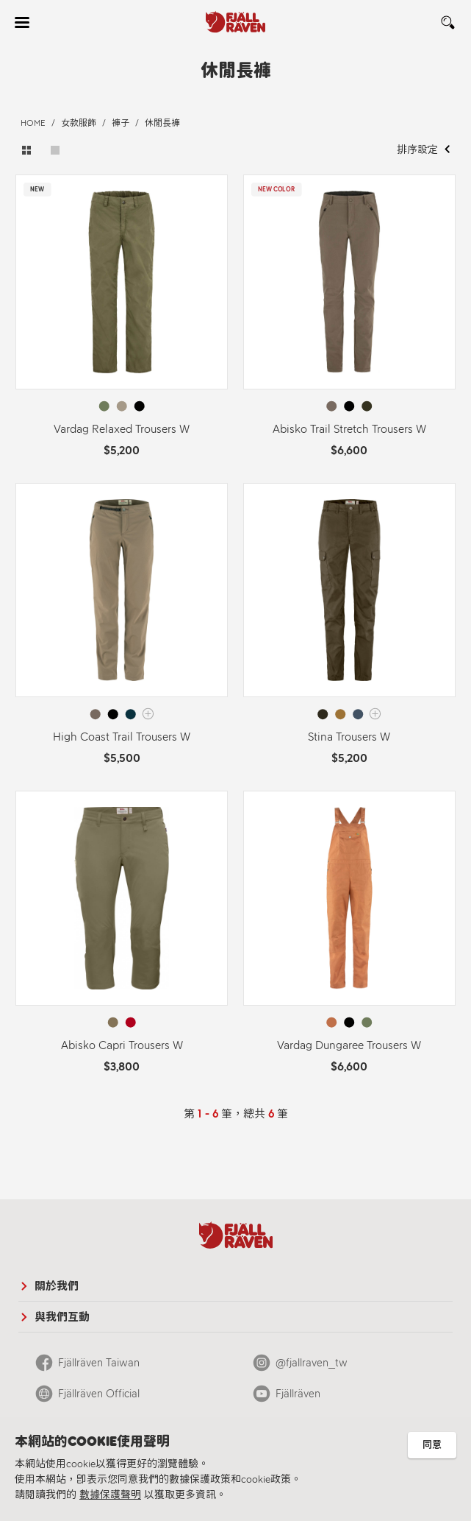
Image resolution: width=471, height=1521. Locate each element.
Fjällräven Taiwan (99, 1362)
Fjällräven (298, 1393)
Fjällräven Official (99, 1393)
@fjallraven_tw (312, 1362)
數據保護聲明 (110, 1495)
